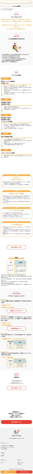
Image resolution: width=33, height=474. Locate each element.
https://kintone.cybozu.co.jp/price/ (7, 283)
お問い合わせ (19, 464)
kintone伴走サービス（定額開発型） (7, 445)
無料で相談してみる (16, 247)
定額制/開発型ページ (16, 328)
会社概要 (2, 455)
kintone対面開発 (4, 448)
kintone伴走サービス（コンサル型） (7, 447)
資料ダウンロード (20, 462)
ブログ (2, 462)
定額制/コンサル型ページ (16, 311)
